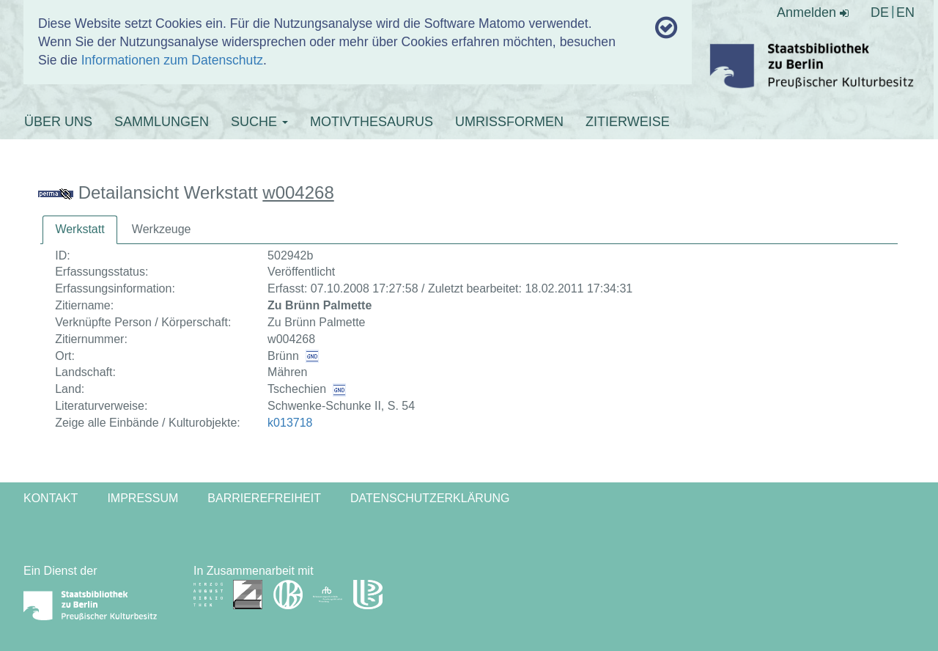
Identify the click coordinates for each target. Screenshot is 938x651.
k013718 (289, 422)
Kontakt (50, 498)
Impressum (142, 498)
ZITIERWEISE (628, 121)
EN (905, 12)
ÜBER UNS (58, 121)
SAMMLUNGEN (161, 121)
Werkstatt (79, 229)
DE (880, 12)
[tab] (80, 230)
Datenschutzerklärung (430, 498)
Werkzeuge (161, 229)
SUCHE (259, 121)
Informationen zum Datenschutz (172, 60)
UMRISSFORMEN (509, 121)
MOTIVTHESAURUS (371, 121)
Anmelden (813, 12)
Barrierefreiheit (264, 498)
